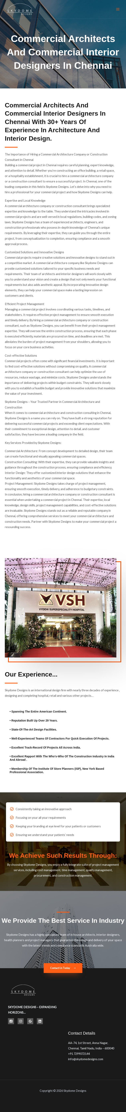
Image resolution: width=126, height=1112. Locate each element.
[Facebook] (11, 1021)
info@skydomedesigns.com (85, 1059)
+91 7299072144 (79, 1053)
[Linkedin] (40, 1021)
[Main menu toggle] (118, 9)
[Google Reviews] (30, 1021)
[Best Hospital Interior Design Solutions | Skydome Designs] (19, 9)
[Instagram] (21, 1021)
